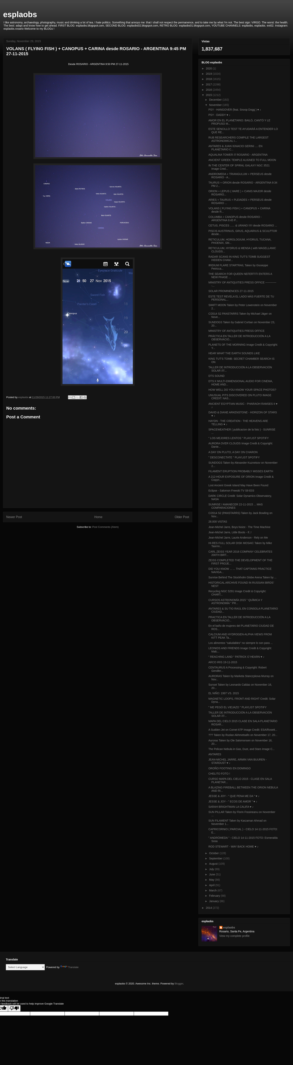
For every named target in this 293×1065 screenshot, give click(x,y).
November (215, 104)
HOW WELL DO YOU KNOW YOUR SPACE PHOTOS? (242, 389)
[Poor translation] (14, 1008)
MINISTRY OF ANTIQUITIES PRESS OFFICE (236, 330)
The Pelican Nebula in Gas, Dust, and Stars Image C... (241, 749)
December (215, 99)
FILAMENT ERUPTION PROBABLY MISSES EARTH (240, 471)
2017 (209, 84)
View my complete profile (234, 935)
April (212, 885)
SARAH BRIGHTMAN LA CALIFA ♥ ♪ (231, 806)
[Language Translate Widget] (25, 967)
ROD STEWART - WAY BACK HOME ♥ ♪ (233, 846)
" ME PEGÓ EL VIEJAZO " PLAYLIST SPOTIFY (237, 707)
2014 (209, 907)
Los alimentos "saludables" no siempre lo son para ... (240, 642)
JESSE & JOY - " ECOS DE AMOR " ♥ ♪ (232, 801)
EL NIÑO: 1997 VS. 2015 (223, 693)
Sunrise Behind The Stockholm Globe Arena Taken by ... (242, 577)
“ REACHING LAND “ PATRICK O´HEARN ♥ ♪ (236, 656)
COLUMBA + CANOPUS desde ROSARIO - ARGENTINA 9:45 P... (235, 218)
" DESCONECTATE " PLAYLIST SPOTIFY (234, 457)
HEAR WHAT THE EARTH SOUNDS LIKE (234, 353)
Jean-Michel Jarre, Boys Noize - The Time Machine (239, 527)
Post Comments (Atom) (105, 526)
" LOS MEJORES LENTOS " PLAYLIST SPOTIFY (238, 438)
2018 (209, 79)
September (216, 858)
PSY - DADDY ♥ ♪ (219, 114)
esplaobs (20, 14)
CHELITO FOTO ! (219, 773)
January (214, 901)
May (212, 879)
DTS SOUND (216, 375)
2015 (209, 95)
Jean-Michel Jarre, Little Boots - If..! (229, 532)
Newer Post (14, 517)
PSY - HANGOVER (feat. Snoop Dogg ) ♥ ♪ (234, 109)
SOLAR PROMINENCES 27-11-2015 (231, 291)
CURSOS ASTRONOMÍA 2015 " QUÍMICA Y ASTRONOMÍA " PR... (235, 601)
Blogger (179, 983)
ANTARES (214, 754)
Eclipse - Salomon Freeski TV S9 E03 (231, 490)
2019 (209, 73)
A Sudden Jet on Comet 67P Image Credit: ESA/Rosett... (242, 729)
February (215, 895)
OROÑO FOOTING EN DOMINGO (229, 768)
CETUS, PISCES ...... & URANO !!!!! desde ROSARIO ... (242, 225)
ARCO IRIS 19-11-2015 (222, 662)
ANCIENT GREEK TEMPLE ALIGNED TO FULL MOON (242, 160)
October (214, 853)
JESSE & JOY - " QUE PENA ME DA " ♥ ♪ (233, 796)
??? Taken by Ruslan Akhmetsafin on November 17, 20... (242, 735)
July (212, 869)
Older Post (182, 517)
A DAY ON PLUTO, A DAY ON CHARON (233, 452)
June (212, 874)
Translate (69, 967)
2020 (209, 68)
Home (98, 517)
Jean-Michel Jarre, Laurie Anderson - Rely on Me (238, 537)
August (213, 863)
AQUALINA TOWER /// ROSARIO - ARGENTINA (238, 154)
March (213, 890)
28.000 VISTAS (217, 521)
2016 (209, 89)
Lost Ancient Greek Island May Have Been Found (238, 485)
